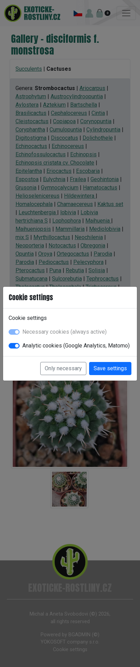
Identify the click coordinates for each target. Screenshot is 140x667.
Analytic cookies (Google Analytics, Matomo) (76, 345)
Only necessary (63, 368)
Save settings (110, 368)
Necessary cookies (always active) (64, 331)
